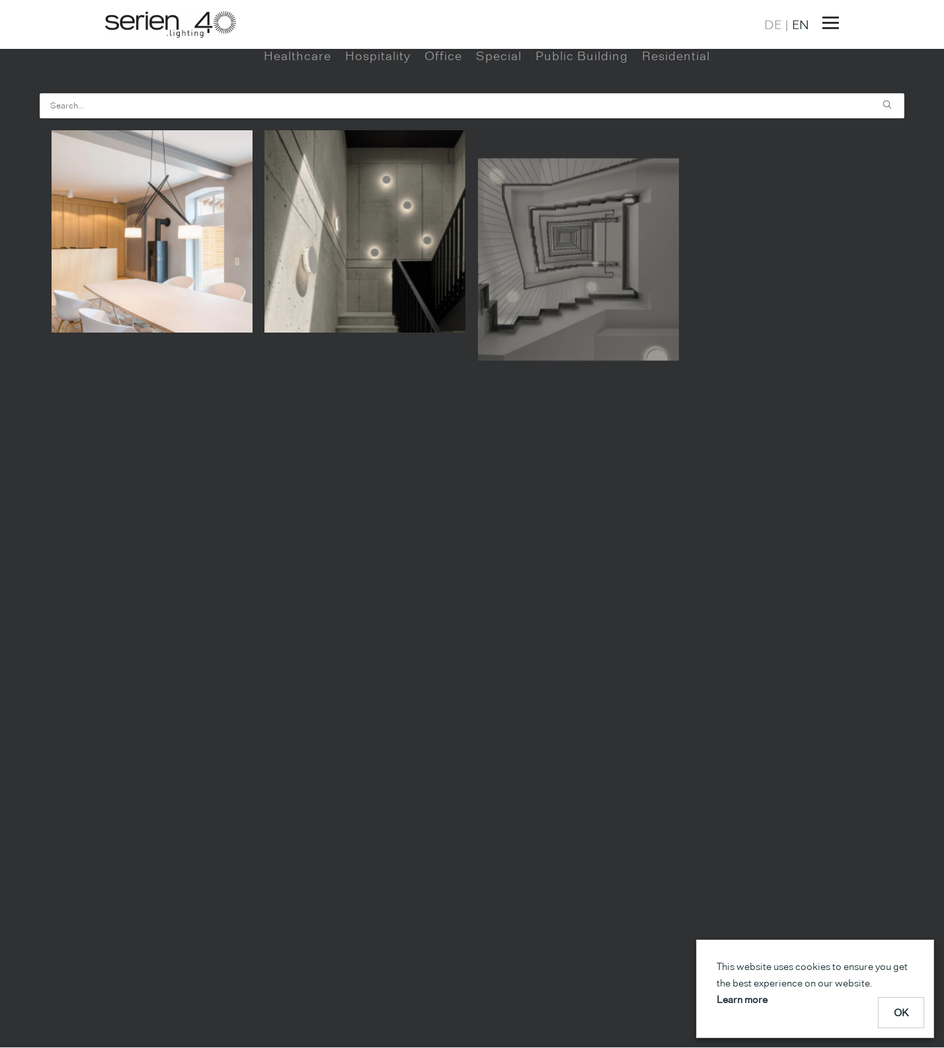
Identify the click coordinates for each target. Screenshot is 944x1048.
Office (443, 104)
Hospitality (378, 104)
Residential (676, 104)
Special (499, 104)
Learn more (742, 999)
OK (901, 1012)
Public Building (581, 104)
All (242, 104)
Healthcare (297, 104)
